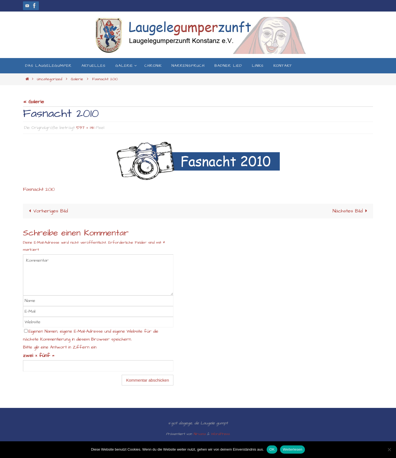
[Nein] (389, 449)
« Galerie (33, 101)
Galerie (77, 79)
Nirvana (199, 433)
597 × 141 (85, 128)
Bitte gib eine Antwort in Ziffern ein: (60, 347)
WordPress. (220, 433)
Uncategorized (49, 79)
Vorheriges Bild (47, 210)
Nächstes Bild (351, 210)
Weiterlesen (292, 449)
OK (272, 449)
